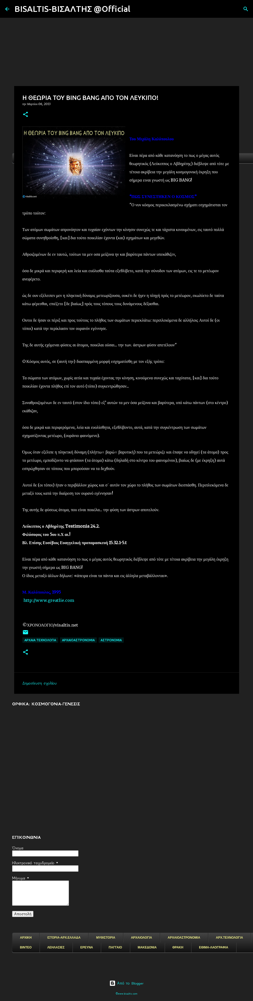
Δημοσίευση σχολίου (39, 683)
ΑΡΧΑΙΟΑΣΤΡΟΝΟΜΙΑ (78, 640)
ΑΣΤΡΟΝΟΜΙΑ (111, 640)
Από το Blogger (126, 983)
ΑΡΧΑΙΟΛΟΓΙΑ (141, 937)
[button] (25, 114)
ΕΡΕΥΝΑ (86, 947)
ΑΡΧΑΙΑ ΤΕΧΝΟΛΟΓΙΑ (40, 640)
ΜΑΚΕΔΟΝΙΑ (147, 947)
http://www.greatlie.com (48, 600)
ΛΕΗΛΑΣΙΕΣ (56, 947)
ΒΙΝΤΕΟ (26, 947)
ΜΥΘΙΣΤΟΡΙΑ (105, 937)
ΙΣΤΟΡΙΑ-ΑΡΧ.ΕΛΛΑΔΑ (64, 937)
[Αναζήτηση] (137, 9)
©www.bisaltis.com (126, 993)
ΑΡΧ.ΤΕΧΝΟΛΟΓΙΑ (229, 937)
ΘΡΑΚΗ (177, 947)
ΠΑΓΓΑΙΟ (115, 947)
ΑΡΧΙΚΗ (26, 937)
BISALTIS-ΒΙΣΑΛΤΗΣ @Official (72, 8)
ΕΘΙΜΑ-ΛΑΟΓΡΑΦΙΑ (213, 947)
